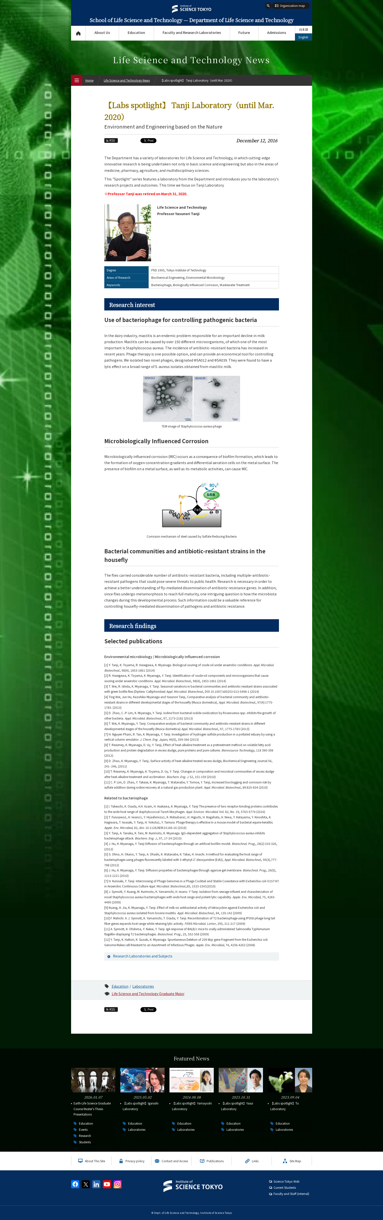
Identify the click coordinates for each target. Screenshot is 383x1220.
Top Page (78, 33)
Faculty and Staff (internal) (291, 1193)
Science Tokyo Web (287, 1181)
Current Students (285, 1187)
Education (136, 32)
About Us (102, 32)
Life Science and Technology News (127, 80)
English (303, 37)
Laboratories (143, 986)
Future (244, 32)
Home (89, 80)
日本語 (303, 29)
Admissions (276, 32)
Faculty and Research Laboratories (192, 32)
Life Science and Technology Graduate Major (148, 993)
